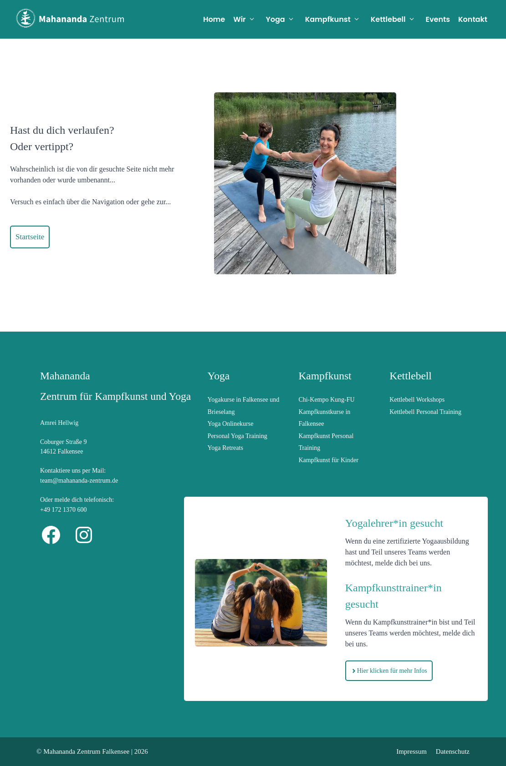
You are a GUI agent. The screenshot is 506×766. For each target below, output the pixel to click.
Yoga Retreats (225, 447)
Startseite (29, 236)
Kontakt (472, 19)
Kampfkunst (336, 19)
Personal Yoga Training (237, 436)
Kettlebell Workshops (417, 399)
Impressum (411, 751)
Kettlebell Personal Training (425, 411)
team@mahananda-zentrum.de (79, 480)
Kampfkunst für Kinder (328, 460)
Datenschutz (453, 751)
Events (438, 19)
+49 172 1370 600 (63, 509)
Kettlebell (396, 19)
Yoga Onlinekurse (231, 423)
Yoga (283, 19)
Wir (247, 19)
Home (214, 19)
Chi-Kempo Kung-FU (326, 399)
